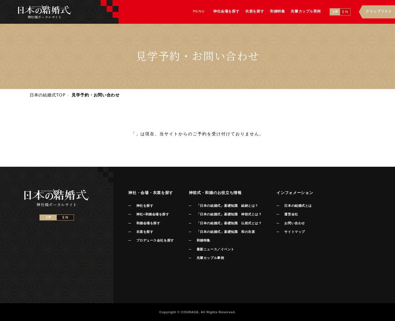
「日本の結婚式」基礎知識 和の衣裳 (226, 231)
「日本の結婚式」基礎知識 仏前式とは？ (229, 223)
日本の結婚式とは (298, 205)
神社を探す (145, 205)
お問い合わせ (294, 223)
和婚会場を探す (148, 223)
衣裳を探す (145, 231)
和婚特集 (203, 240)
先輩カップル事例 (210, 258)
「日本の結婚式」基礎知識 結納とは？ (227, 205)
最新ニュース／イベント (215, 249)
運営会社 (291, 214)
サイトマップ (294, 231)
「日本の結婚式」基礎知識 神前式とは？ (229, 214)
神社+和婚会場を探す (152, 214)
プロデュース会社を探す (155, 240)
